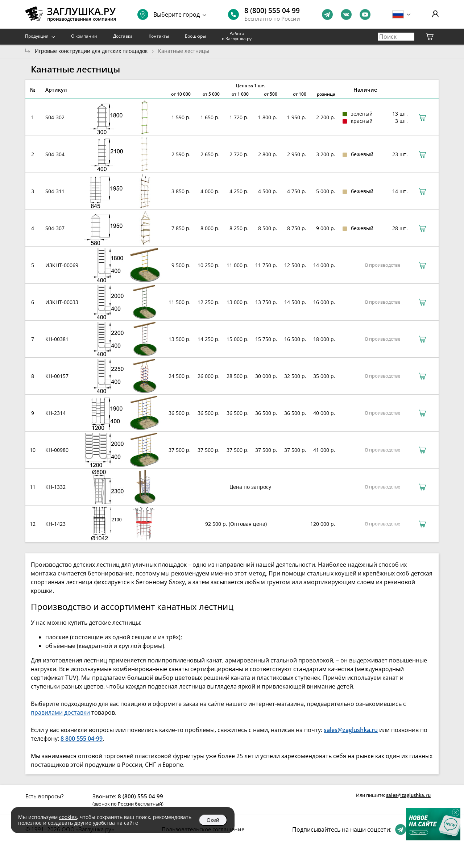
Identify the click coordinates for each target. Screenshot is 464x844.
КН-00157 (57, 376)
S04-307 (55, 228)
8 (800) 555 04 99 (272, 10)
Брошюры (195, 36)
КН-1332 (55, 486)
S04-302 (55, 117)
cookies (68, 817)
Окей (213, 819)
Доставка (123, 36)
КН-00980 (57, 449)
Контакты (159, 36)
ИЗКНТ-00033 (61, 302)
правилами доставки (60, 712)
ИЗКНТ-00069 (61, 265)
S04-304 (55, 154)
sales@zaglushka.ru (408, 795)
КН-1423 (55, 523)
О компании (84, 36)
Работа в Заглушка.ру (237, 36)
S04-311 (55, 191)
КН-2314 (55, 412)
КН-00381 (57, 339)
